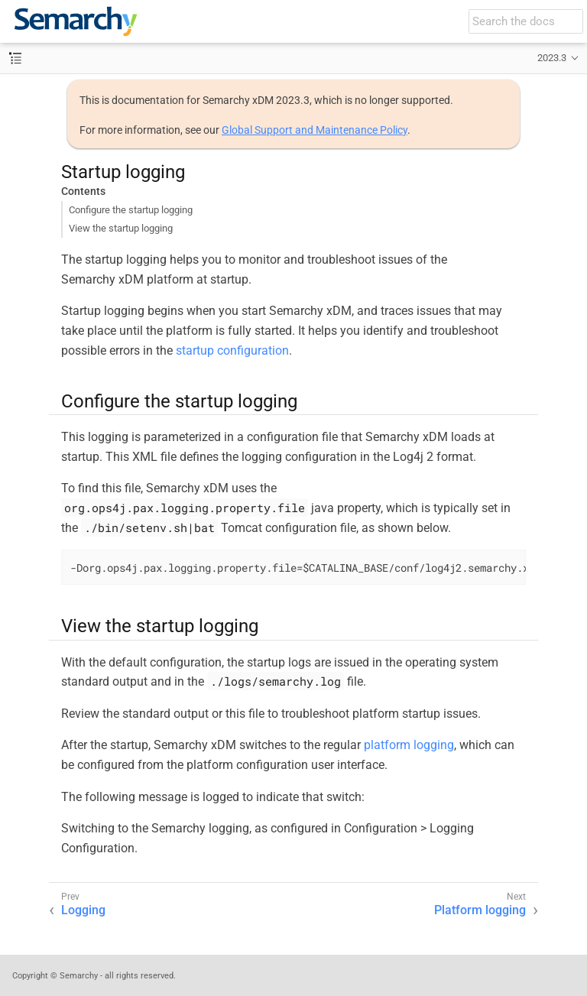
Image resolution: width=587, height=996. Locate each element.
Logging (83, 910)
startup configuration (232, 350)
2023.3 (551, 57)
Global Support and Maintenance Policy (314, 130)
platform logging (409, 745)
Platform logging (480, 910)
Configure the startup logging (131, 210)
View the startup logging (121, 228)
